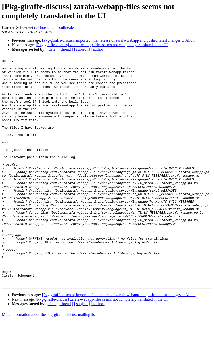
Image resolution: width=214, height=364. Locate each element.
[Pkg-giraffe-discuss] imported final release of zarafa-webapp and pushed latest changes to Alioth (119, 40)
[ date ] (52, 49)
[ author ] (98, 49)
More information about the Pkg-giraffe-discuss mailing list (49, 360)
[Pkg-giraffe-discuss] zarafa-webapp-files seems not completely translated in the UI (102, 45)
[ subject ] (82, 49)
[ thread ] (66, 49)
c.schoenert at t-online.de (54, 27)
